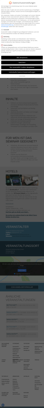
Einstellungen (5, 24)
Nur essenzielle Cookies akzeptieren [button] (22, 65)
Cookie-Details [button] (22, 74)
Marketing (5, 35)
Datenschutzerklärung (7, 23)
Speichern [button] (22, 61)
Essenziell (5, 28)
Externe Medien (7, 43)
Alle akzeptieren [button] (22, 56)
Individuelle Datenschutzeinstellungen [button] (22, 70)
